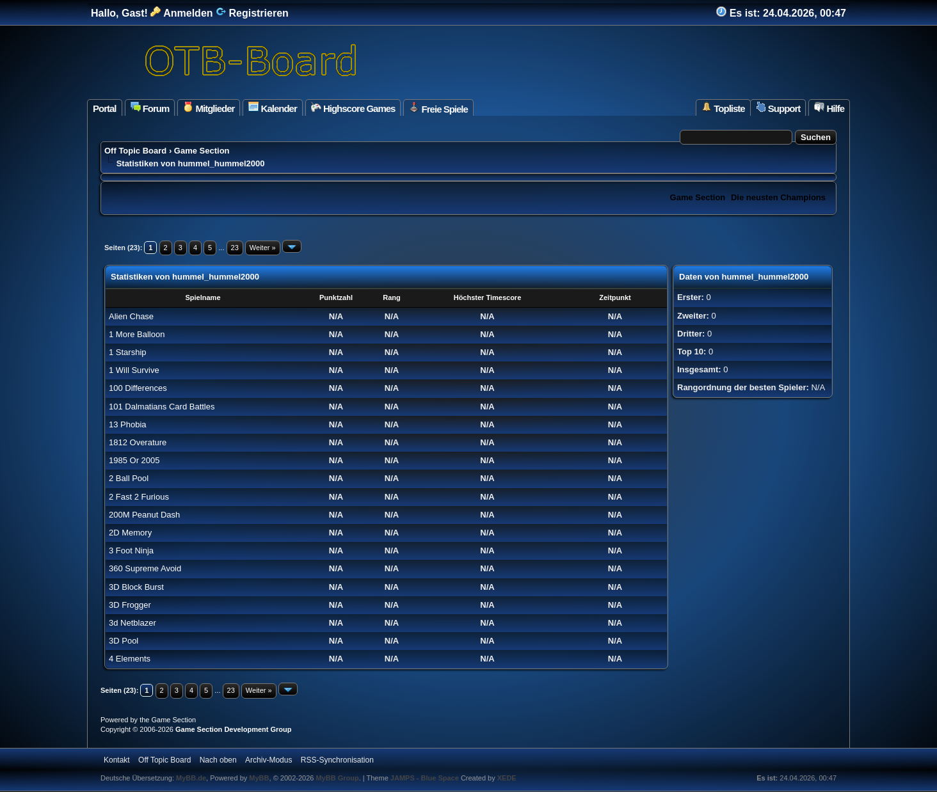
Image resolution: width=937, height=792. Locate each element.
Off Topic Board (135, 150)
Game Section (202, 150)
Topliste (723, 108)
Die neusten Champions (778, 197)
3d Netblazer (132, 623)
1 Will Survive (134, 370)
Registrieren (252, 13)
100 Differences (138, 388)
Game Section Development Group (233, 729)
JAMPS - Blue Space (425, 778)
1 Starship (128, 352)
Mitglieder (208, 108)
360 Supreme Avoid (145, 568)
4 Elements (129, 658)
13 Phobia (128, 424)
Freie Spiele (438, 108)
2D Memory (130, 532)
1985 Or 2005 (134, 460)
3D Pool (123, 640)
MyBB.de (191, 778)
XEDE (507, 778)
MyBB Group (337, 778)
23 (235, 247)
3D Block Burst (136, 587)
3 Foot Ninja (131, 550)
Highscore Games (353, 108)
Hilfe (829, 108)
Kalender (272, 108)
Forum (150, 108)
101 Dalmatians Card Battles (161, 406)
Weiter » (263, 247)
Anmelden (181, 13)
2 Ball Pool (128, 478)
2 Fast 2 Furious (139, 497)
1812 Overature (137, 442)
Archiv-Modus (268, 760)
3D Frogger (130, 605)
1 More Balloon (136, 334)
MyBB (259, 778)
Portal (104, 108)
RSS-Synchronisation (337, 760)
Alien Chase (131, 316)
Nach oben (218, 760)
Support (778, 108)
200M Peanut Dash (144, 514)
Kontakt (117, 760)
